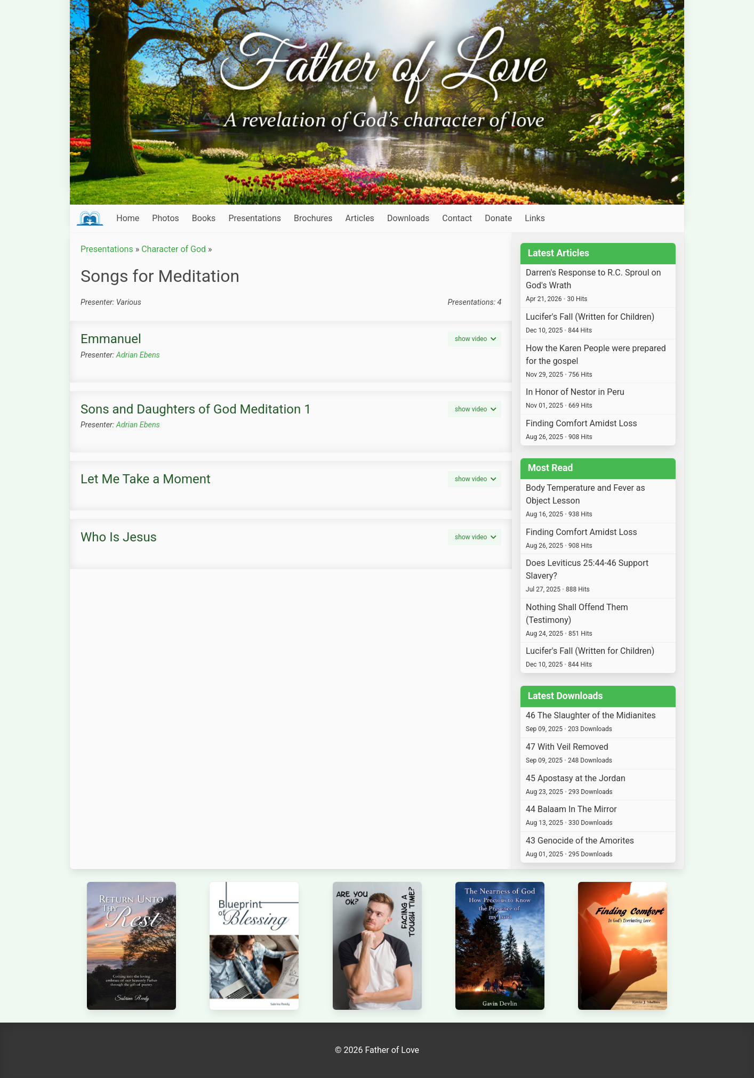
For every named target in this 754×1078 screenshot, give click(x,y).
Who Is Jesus (119, 537)
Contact (457, 218)
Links (535, 218)
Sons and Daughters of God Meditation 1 (196, 409)
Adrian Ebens (138, 355)
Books (204, 218)
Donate (498, 218)
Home (127, 218)
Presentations (254, 218)
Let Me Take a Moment (146, 479)
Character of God (173, 249)
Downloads (408, 218)
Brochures (313, 218)
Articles (359, 218)
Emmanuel (111, 338)
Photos (165, 218)
